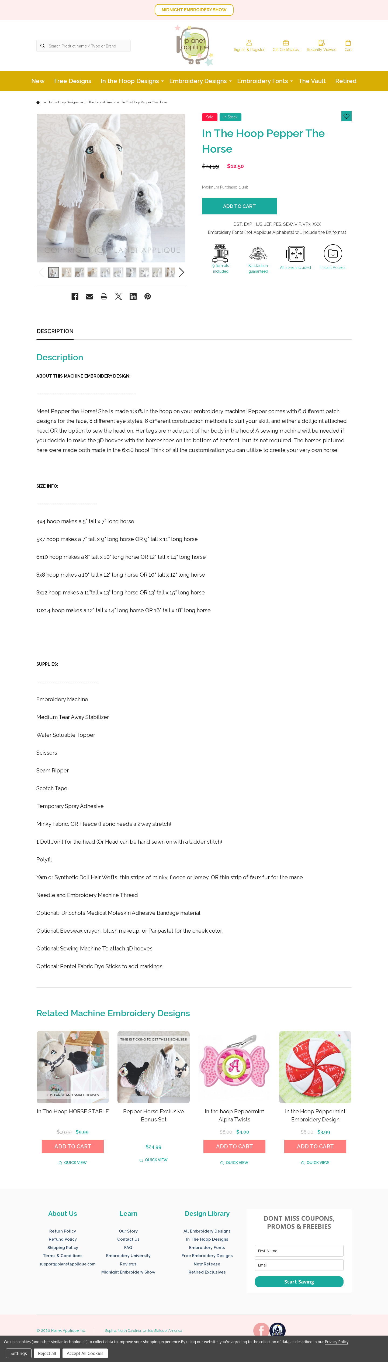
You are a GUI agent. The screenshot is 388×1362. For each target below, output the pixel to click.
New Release (207, 1264)
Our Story (128, 1231)
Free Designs (72, 80)
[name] (299, 1251)
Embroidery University (128, 1255)
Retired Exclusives (207, 1272)
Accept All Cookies (85, 1353)
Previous (41, 272)
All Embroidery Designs (207, 1231)
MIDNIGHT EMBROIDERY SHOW (194, 9)
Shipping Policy (62, 1247)
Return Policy (62, 1231)
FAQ (128, 1247)
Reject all (47, 1353)
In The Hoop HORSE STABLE (73, 1111)
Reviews (128, 1264)
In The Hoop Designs (207, 1239)
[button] (194, 10)
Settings (19, 1353)
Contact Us (128, 1239)
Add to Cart (239, 206)
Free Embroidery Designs (207, 1255)
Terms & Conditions (62, 1255)
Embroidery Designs (198, 80)
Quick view (73, 1163)
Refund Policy (63, 1239)
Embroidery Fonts (262, 80)
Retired (346, 80)
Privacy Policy (336, 1341)
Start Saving (299, 1281)
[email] (299, 1265)
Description (55, 331)
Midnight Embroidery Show (128, 1272)
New (38, 80)
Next (181, 272)
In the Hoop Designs (130, 80)
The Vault (312, 80)
